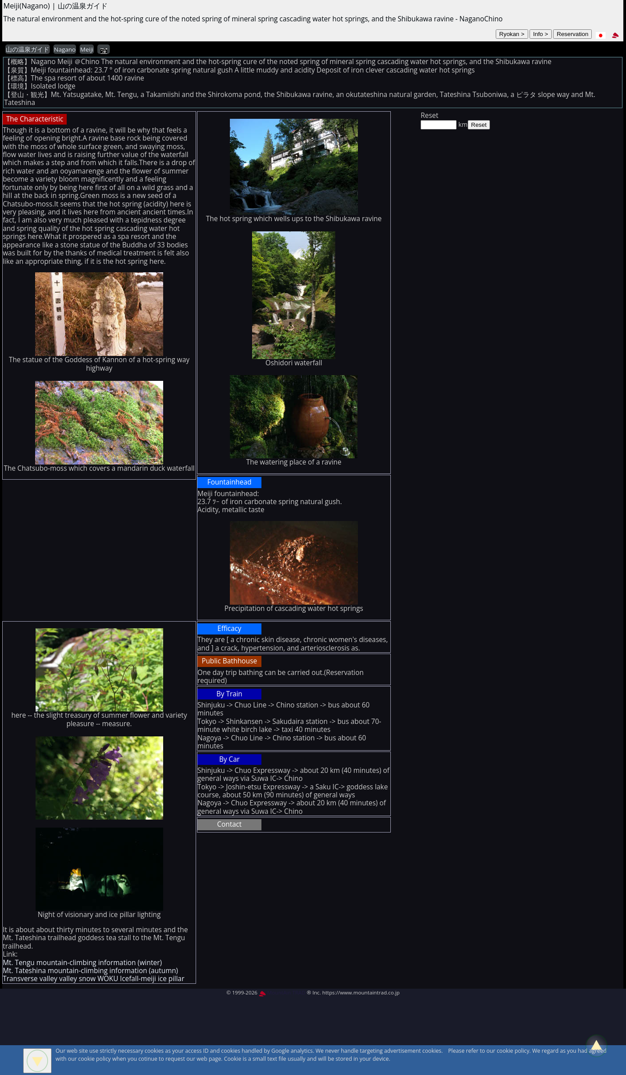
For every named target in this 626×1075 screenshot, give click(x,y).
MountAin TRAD (282, 992)
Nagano (65, 49)
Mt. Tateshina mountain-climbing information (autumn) (90, 970)
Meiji (86, 49)
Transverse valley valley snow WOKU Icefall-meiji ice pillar (93, 978)
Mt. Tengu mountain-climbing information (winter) (82, 962)
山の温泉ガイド (27, 49)
